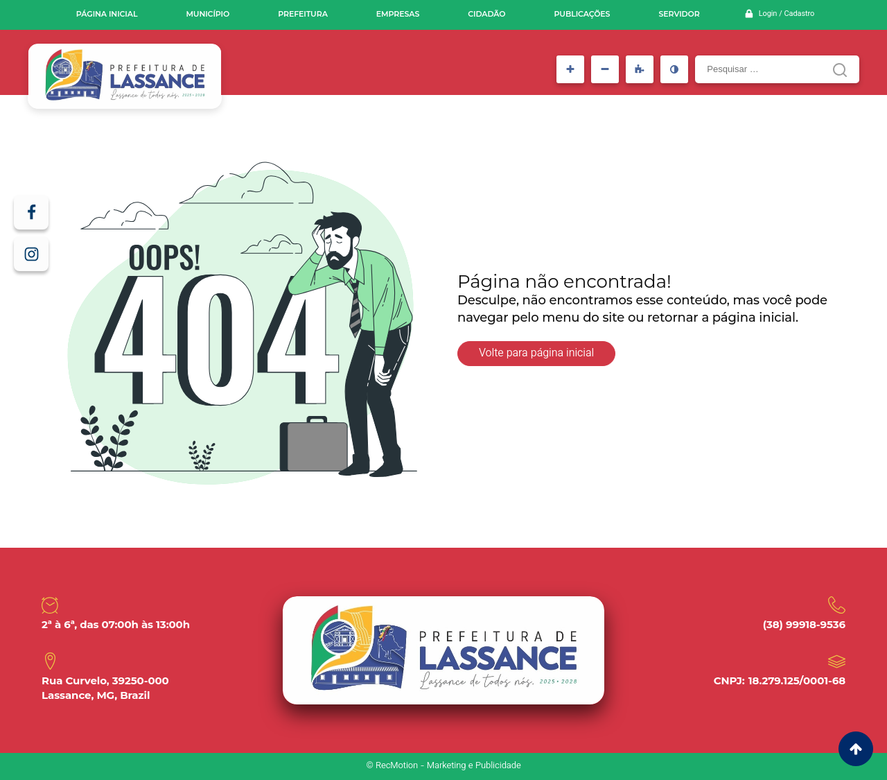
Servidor (678, 14)
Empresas (397, 14)
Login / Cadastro (786, 14)
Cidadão (486, 14)
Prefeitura (303, 14)
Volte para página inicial (536, 354)
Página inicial (107, 14)
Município (207, 14)
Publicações (582, 14)
